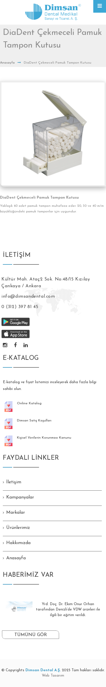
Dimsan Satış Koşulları (34, 420)
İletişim (13, 482)
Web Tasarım (53, 675)
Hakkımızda (18, 543)
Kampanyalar (20, 497)
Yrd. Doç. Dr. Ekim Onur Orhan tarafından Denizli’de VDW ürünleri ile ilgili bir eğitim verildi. (68, 609)
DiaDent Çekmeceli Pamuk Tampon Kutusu (39, 197)
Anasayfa (7, 62)
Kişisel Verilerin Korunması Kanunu (44, 437)
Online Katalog (29, 403)
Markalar (15, 512)
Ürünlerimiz (18, 528)
